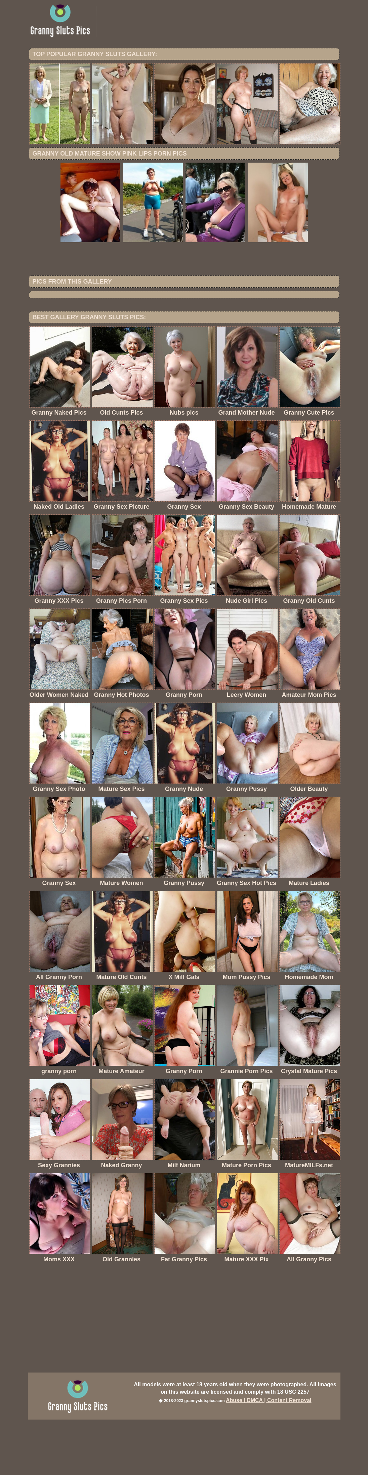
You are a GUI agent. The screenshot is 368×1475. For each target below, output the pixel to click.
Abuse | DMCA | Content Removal (269, 1456)
